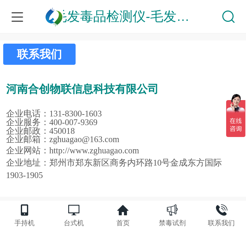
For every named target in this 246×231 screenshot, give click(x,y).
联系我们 (39, 54)
